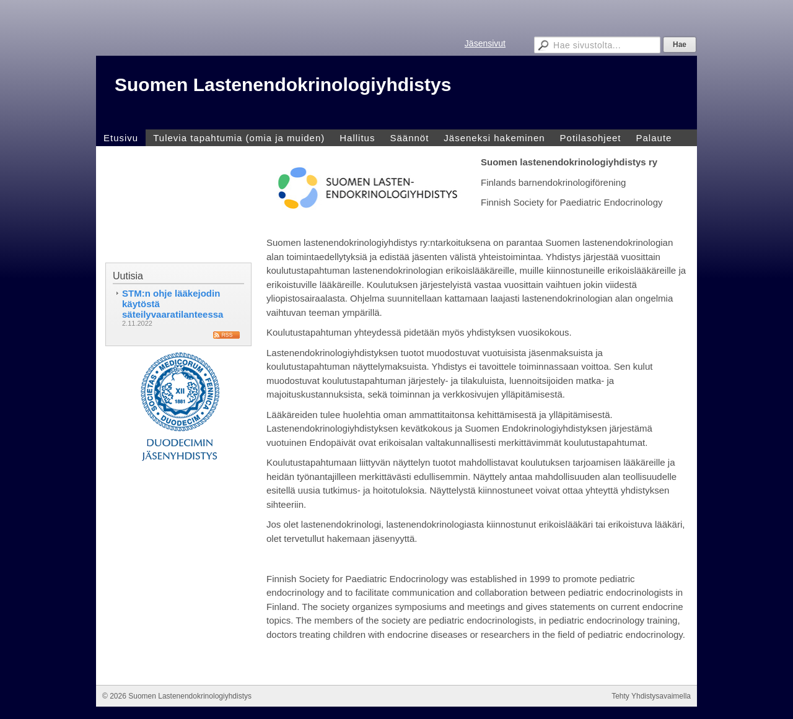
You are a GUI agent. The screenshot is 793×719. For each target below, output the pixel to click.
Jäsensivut (485, 43)
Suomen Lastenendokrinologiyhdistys (283, 84)
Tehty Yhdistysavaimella (651, 696)
